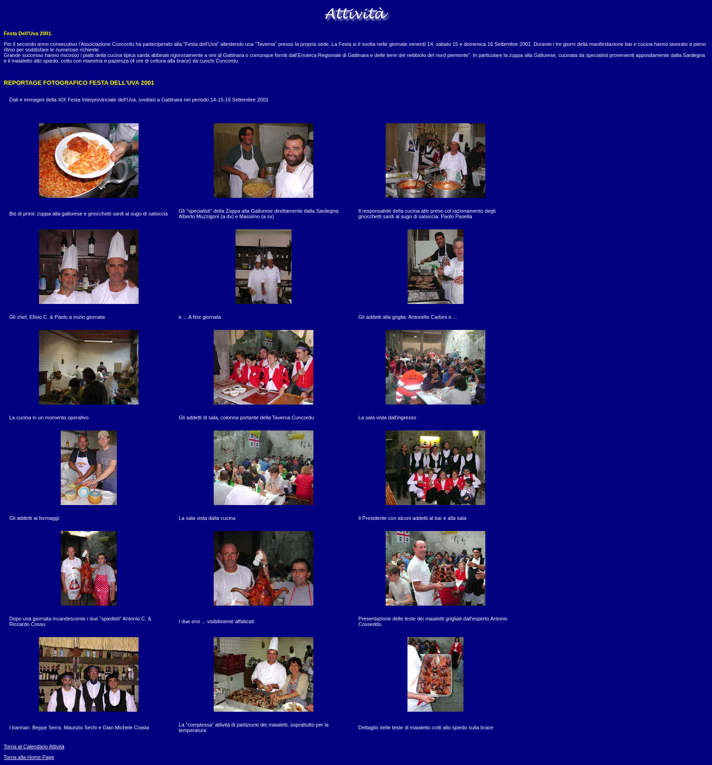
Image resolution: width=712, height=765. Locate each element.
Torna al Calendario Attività (34, 746)
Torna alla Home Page (29, 757)
